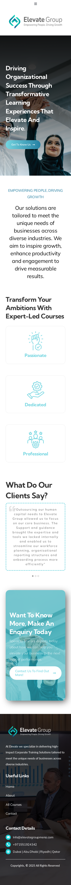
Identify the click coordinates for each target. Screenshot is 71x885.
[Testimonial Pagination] (33, 576)
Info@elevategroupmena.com (33, 837)
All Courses (14, 804)
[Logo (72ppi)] (35, 13)
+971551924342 (25, 844)
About (10, 795)
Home (10, 786)
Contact (11, 813)
